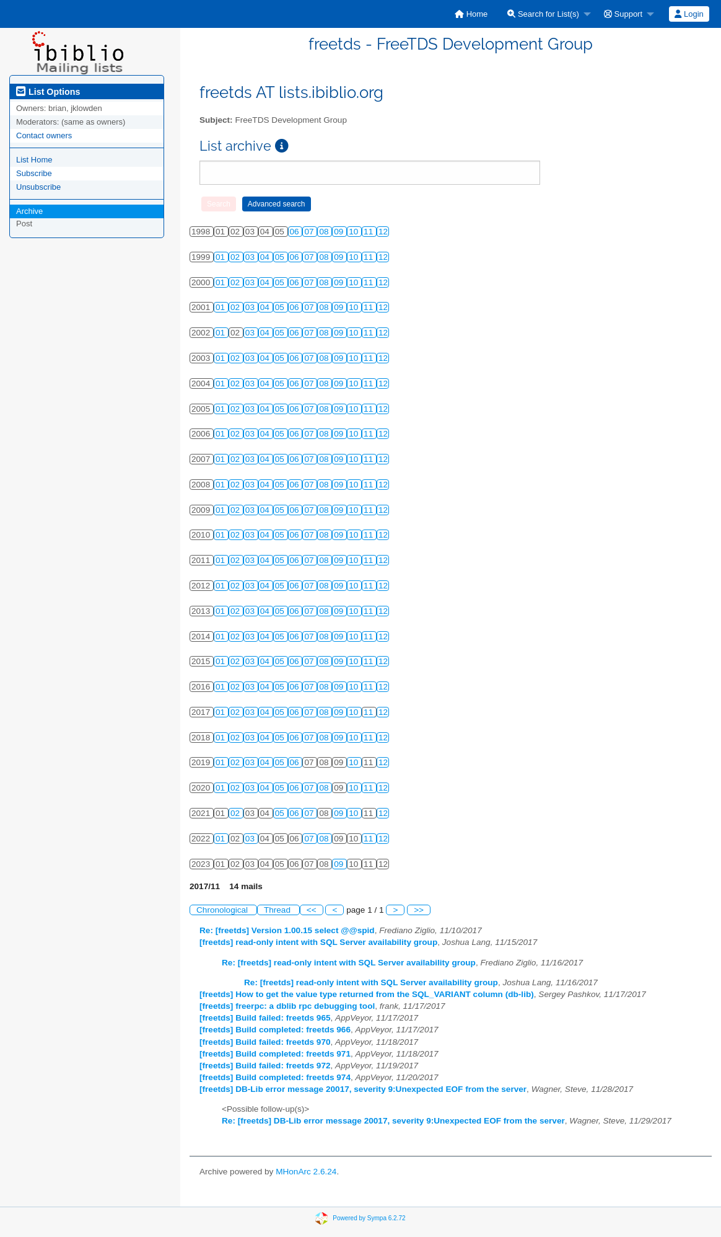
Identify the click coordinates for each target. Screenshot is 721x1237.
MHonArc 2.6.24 (306, 1171)
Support (623, 14)
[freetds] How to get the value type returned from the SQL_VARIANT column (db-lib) (366, 994)
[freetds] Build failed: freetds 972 (265, 1065)
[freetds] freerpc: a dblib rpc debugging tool (287, 1006)
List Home (34, 159)
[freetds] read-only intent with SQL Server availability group (318, 942)
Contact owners (44, 135)
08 (325, 231)
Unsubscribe (38, 187)
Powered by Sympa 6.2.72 (369, 1218)
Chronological (223, 910)
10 (354, 231)
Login (689, 14)
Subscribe (34, 173)
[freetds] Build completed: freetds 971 (275, 1053)
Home (471, 14)
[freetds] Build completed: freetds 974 (275, 1077)
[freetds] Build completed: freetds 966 (275, 1029)
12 (383, 231)
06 (296, 231)
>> (419, 910)
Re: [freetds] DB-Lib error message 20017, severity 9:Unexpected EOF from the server (393, 1120)
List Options (48, 92)
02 (236, 257)
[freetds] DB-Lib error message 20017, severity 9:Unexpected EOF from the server (363, 1089)
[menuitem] (471, 14)
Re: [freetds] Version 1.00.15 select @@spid (287, 930)
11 (369, 231)
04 (266, 257)
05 (281, 257)
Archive (29, 211)
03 (251, 257)
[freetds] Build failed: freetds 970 (265, 1042)
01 (221, 257)
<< (312, 910)
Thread (278, 910)
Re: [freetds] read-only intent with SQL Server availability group (349, 962)
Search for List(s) (543, 14)
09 (340, 231)
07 (310, 231)
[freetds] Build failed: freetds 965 (265, 1017)
